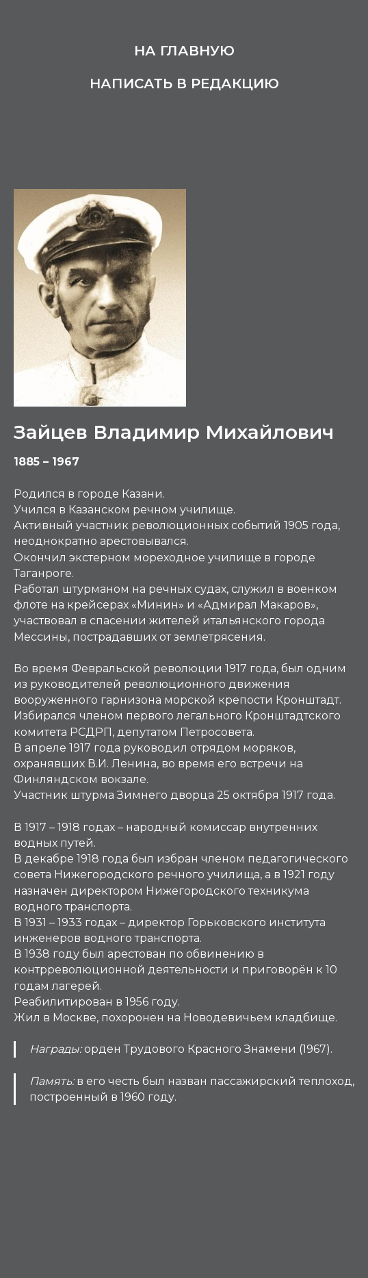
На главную (184, 50)
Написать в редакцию (184, 83)
